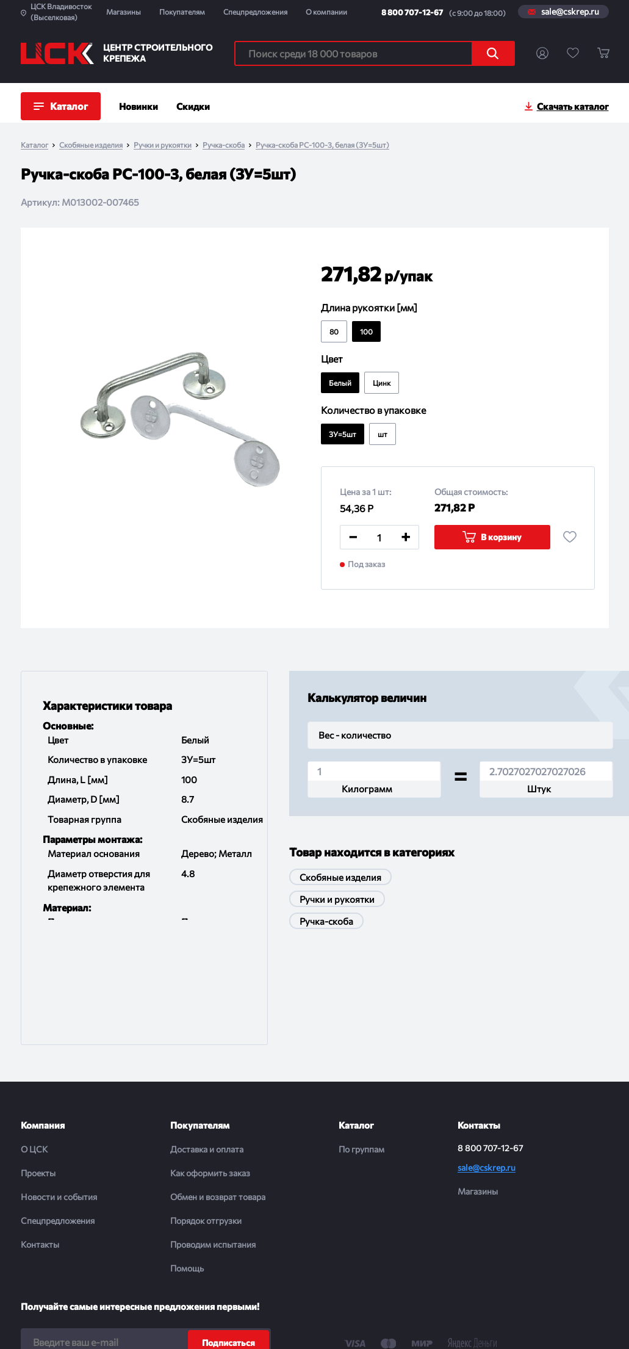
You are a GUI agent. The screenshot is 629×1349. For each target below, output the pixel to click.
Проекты (38, 1073)
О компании (326, 11)
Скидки (193, 106)
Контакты (40, 1144)
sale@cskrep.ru (570, 11)
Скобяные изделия (91, 145)
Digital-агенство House (526, 1325)
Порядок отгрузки (206, 1120)
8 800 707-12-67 (412, 12)
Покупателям (182, 11)
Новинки (138, 106)
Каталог (34, 145)
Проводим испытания (213, 1144)
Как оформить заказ (210, 1073)
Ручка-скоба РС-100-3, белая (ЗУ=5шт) (322, 145)
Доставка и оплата (206, 1049)
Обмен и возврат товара (217, 1096)
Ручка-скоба (224, 145)
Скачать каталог (573, 106)
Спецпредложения (255, 11)
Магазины (123, 11)
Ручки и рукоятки (163, 145)
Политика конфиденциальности (307, 1325)
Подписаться (228, 1242)
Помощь (187, 1168)
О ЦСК (34, 1049)
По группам (361, 1049)
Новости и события (59, 1096)
